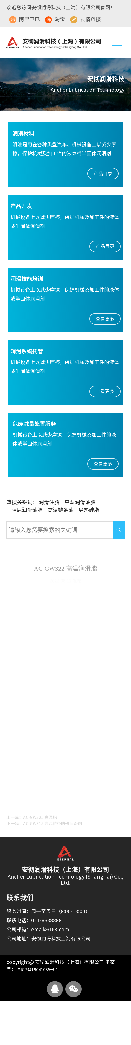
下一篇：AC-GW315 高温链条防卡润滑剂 (44, 825)
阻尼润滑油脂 (27, 509)
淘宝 (55, 19)
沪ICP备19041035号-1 (37, 970)
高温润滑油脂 (80, 502)
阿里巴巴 (24, 19)
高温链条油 (61, 509)
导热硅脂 (88, 509)
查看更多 (105, 318)
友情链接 (85, 19)
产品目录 (103, 173)
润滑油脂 (49, 502)
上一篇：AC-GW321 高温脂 (31, 819)
